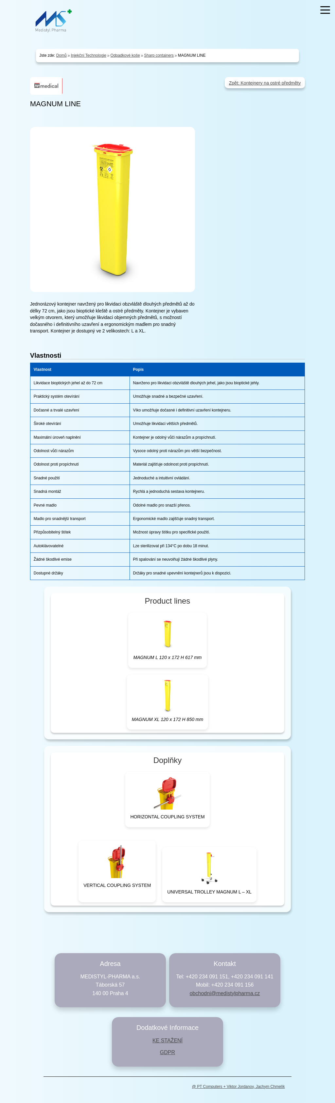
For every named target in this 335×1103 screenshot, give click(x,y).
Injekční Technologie (88, 55)
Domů (61, 55)
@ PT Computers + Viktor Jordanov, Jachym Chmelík (238, 1086)
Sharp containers (159, 55)
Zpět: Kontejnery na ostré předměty (265, 83)
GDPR (167, 1052)
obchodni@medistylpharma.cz (225, 993)
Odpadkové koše (125, 55)
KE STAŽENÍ (167, 1040)
